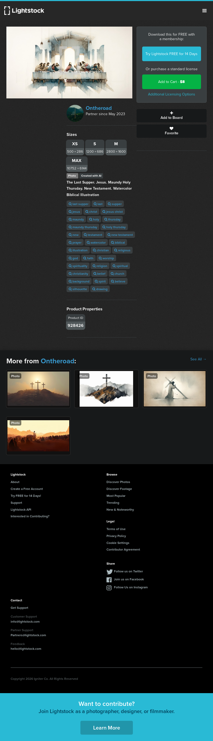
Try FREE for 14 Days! (26, 495)
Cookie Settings (117, 542)
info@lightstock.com (25, 621)
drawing (100, 289)
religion (100, 266)
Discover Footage (119, 488)
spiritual (120, 266)
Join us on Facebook (129, 579)
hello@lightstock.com (26, 648)
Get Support (19, 607)
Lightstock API (21, 509)
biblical (118, 242)
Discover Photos (118, 482)
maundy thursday (83, 227)
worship (106, 258)
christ (91, 211)
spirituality (78, 266)
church (117, 273)
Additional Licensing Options (171, 94)
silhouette (78, 289)
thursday (112, 219)
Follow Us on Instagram (131, 587)
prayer (75, 242)
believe (118, 281)
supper (115, 204)
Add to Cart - (171, 82)
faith (88, 258)
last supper (78, 204)
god (73, 258)
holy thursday (114, 227)
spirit (100, 281)
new (74, 234)
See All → (198, 359)
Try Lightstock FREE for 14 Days (171, 54)
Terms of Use (116, 529)
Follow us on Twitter (128, 571)
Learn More (106, 727)
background (79, 281)
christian (101, 250)
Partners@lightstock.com (28, 635)
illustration (78, 250)
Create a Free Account (27, 488)
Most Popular (115, 495)
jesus (74, 211)
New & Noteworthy (120, 509)
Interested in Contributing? (30, 516)
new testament (120, 234)
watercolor (96, 242)
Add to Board (171, 115)
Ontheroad (99, 108)
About (15, 482)
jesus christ (113, 211)
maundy (76, 219)
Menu (204, 10)
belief (99, 273)
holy (94, 219)
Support (16, 502)
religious (122, 250)
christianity (78, 273)
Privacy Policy (116, 536)
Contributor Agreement (123, 549)
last (98, 204)
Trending (112, 502)
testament (93, 234)
